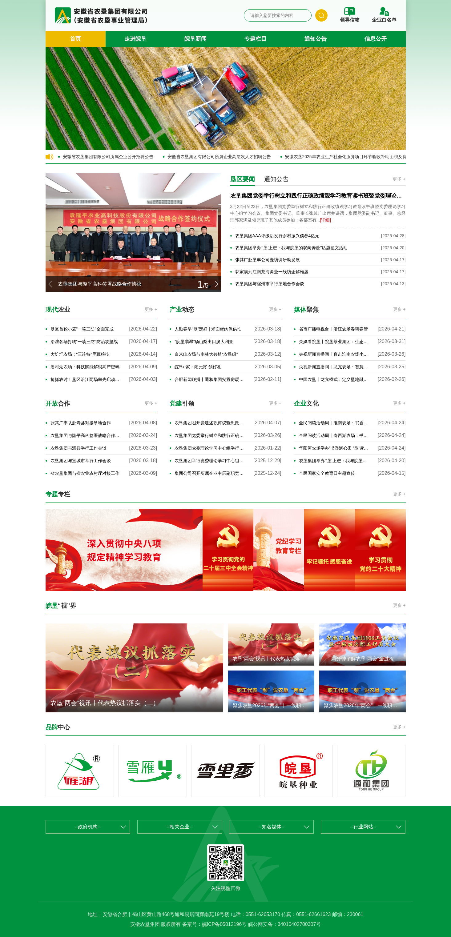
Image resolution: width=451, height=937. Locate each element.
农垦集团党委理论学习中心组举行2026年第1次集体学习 (209, 448)
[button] (50, 284)
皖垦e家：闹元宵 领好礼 (198, 366)
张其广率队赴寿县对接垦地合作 (80, 422)
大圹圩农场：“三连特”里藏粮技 (79, 354)
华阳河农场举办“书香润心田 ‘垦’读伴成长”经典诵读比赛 (334, 448)
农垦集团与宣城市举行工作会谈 (80, 460)
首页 (75, 39)
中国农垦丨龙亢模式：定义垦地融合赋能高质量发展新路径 (334, 379)
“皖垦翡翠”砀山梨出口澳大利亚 (204, 341)
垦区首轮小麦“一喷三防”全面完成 (82, 328)
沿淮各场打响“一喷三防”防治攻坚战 (84, 341)
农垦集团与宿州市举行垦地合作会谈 (269, 283)
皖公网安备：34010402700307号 (284, 924)
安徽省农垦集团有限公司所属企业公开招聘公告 (108, 156)
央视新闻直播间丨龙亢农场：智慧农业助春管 (334, 366)
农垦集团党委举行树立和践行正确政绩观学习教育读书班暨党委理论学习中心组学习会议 (209, 435)
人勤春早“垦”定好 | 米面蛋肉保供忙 (208, 328)
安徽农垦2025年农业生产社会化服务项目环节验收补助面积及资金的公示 (349, 156)
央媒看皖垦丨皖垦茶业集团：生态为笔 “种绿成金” (334, 341)
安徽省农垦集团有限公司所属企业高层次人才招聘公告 (219, 156)
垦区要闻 (242, 179)
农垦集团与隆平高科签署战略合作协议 (85, 435)
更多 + (399, 179)
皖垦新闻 (195, 39)
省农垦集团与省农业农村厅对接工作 (84, 473)
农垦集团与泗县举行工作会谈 (78, 448)
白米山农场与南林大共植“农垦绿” (206, 354)
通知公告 (315, 39)
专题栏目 (255, 39)
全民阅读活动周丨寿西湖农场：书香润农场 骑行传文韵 (334, 435)
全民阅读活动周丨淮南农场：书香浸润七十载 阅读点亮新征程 (334, 422)
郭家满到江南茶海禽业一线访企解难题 (271, 271)
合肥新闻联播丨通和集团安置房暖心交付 (209, 379)
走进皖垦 (135, 39)
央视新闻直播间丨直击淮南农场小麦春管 (334, 354)
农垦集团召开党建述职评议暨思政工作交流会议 (209, 422)
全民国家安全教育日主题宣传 (327, 473)
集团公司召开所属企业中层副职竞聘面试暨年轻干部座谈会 (209, 473)
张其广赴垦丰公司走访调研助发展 (267, 259)
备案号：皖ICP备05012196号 (214, 924)
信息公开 (375, 39)
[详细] (325, 220)
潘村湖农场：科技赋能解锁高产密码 (84, 366)
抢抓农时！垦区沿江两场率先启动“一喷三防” (85, 379)
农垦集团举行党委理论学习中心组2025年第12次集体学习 (209, 460)
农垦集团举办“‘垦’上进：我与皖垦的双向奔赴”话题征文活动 (291, 247)
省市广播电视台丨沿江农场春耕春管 (333, 328)
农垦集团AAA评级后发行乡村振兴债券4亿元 (277, 235)
